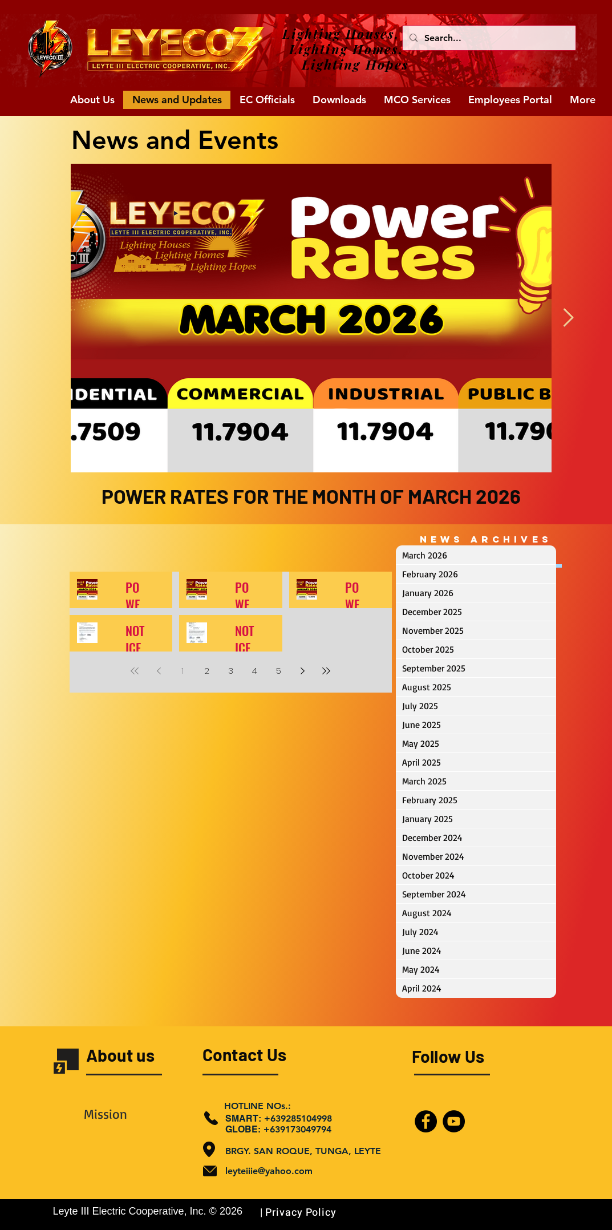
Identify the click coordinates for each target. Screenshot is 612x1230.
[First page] (134, 671)
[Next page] (302, 671)
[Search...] (488, 38)
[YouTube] (454, 1121)
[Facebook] (426, 1121)
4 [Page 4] (254, 671)
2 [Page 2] (206, 671)
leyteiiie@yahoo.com (269, 1171)
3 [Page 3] (230, 671)
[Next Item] (568, 318)
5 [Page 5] (278, 671)
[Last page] (326, 671)
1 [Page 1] (182, 671)
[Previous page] (158, 671)
